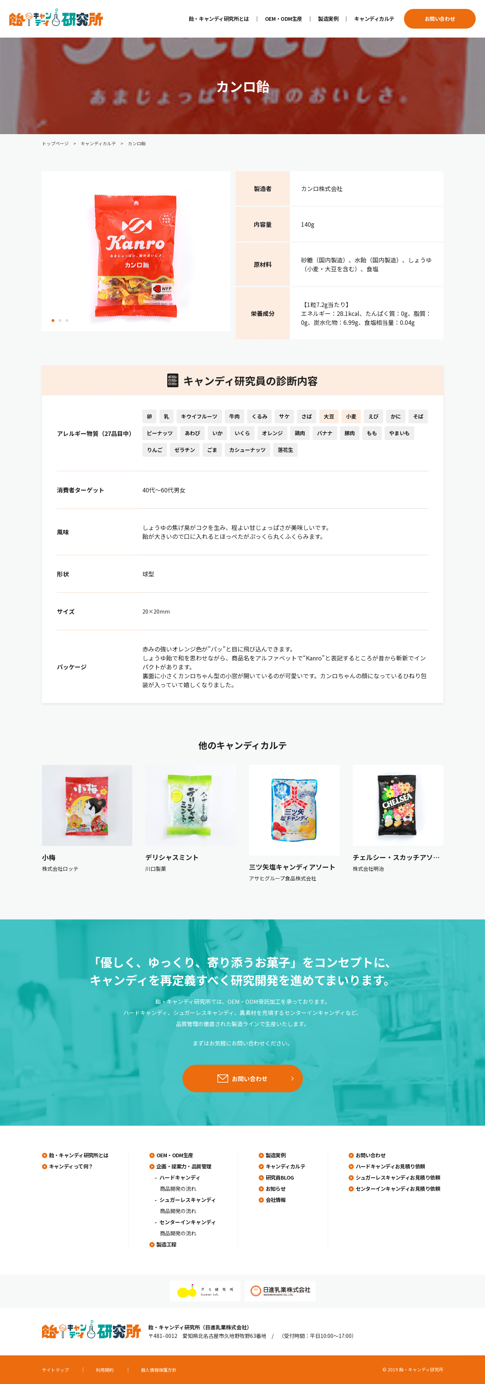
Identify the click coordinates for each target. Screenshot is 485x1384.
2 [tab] (60, 321)
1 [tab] (53, 321)
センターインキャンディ (187, 1222)
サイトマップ (55, 1370)
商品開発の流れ (178, 1188)
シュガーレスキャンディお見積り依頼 (398, 1177)
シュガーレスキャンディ (187, 1199)
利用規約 (105, 1370)
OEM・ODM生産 (283, 18)
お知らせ (276, 1188)
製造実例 (328, 18)
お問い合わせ (440, 18)
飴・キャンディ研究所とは (219, 18)
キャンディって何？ (71, 1166)
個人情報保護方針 (159, 1370)
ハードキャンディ (180, 1177)
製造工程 (166, 1244)
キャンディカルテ (374, 18)
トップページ (55, 143)
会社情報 (276, 1199)
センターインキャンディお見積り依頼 (398, 1188)
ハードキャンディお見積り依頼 (390, 1166)
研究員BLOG (280, 1177)
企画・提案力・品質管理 (183, 1166)
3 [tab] (67, 321)
